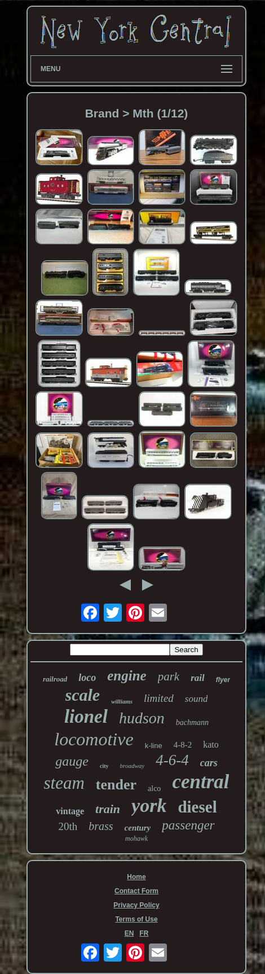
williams (121, 701)
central (200, 782)
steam (64, 783)
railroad (55, 679)
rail (198, 677)
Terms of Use (136, 919)
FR (143, 933)
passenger (188, 825)
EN (129, 933)
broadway (132, 765)
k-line (153, 745)
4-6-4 (172, 760)
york (148, 805)
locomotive (93, 739)
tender (116, 784)
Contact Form (136, 891)
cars (209, 762)
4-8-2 (183, 744)
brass (101, 826)
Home (136, 877)
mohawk (136, 838)
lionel (86, 716)
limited (159, 698)
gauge (72, 761)
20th (67, 826)
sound (196, 698)
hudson (142, 718)
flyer (223, 680)
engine (126, 675)
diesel (197, 807)
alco (154, 788)
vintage (70, 811)
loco (87, 677)
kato (211, 744)
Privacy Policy (136, 905)
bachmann (192, 722)
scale (82, 694)
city (104, 766)
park (169, 676)
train (107, 809)
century (138, 827)
